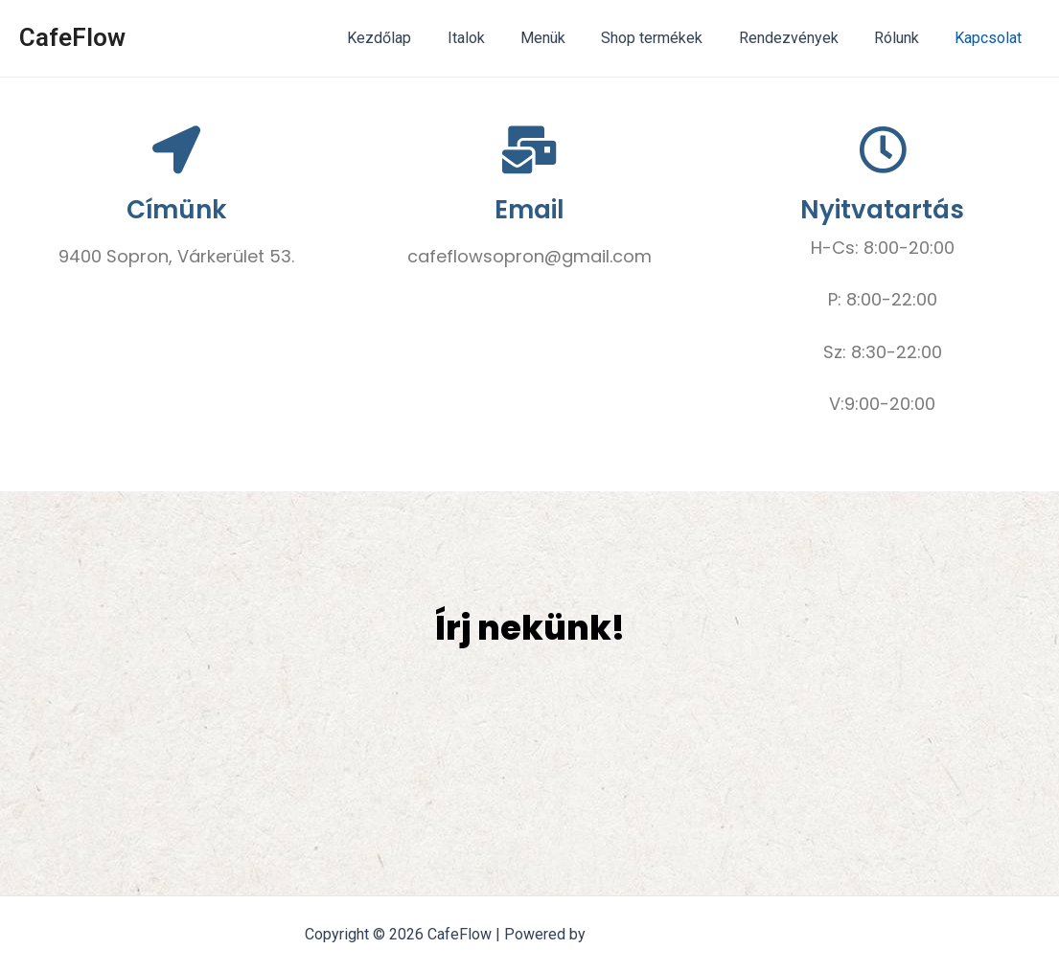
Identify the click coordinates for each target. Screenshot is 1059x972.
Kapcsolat (990, 38)
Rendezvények (801, 38)
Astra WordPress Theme (672, 934)
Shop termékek (670, 38)
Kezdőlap (412, 38)
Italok (494, 38)
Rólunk (904, 38)
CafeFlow (72, 37)
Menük (565, 38)
